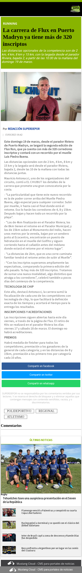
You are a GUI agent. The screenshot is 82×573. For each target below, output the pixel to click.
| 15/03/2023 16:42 (12, 134)
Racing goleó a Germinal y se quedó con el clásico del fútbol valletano (50, 524)
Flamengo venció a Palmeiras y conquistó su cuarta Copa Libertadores (49, 511)
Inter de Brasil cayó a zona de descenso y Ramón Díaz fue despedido (50, 537)
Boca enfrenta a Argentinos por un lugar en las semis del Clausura (49, 549)
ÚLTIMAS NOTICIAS (41, 440)
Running (10, 23)
